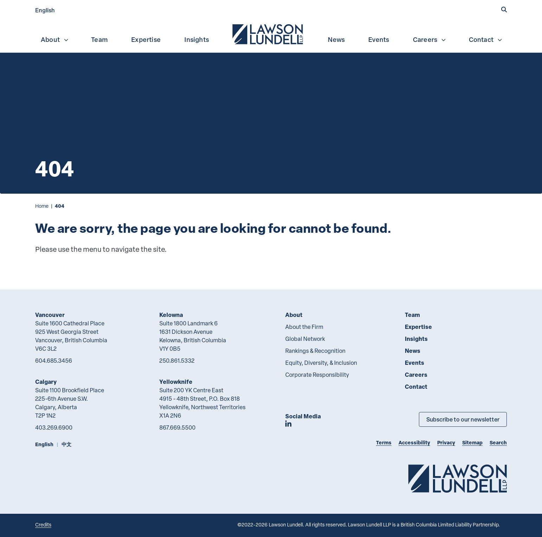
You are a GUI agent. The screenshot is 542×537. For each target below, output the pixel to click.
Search (498, 442)
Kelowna (171, 315)
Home (42, 205)
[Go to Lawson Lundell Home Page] (457, 478)
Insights (196, 39)
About (55, 39)
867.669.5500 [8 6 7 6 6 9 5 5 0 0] (177, 427)
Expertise (146, 39)
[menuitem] (268, 33)
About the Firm (304, 327)
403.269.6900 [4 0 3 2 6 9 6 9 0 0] (53, 427)
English (45, 10)
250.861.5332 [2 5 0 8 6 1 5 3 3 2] (177, 360)
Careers (429, 39)
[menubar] (271, 33)
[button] (504, 9)
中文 (66, 444)
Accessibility (414, 442)
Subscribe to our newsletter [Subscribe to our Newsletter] (462, 419)
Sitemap (472, 442)
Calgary (46, 381)
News (336, 39)
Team (99, 39)
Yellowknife (175, 381)
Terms (383, 442)
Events (378, 39)
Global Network (305, 339)
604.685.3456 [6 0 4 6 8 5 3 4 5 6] (53, 360)
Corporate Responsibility (317, 375)
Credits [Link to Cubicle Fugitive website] (43, 524)
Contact (486, 39)
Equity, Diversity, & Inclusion (321, 363)
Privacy (446, 442)
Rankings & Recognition (315, 351)
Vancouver (50, 315)
